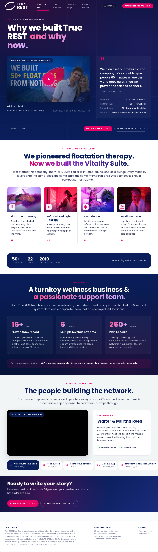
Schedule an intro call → (131, 128)
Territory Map (71, 6)
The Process (57, 6)
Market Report (85, 6)
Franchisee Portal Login (137, 6)
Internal (109, 6)
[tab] (23, 465)
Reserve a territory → (98, 128)
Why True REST (41, 6)
